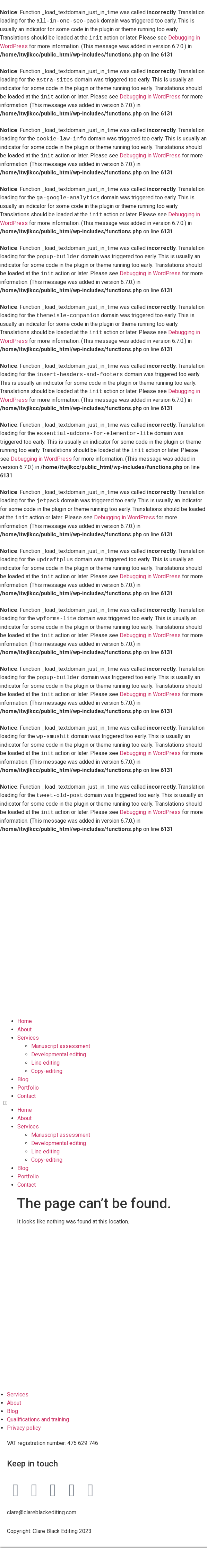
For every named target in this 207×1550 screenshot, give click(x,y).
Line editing (45, 1054)
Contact (26, 1087)
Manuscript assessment (60, 1037)
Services (28, 1029)
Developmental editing (58, 1046)
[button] (103, 1095)
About (24, 1021)
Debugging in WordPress (150, 97)
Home (24, 1013)
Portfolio (28, 1079)
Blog (22, 1071)
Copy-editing (46, 1062)
